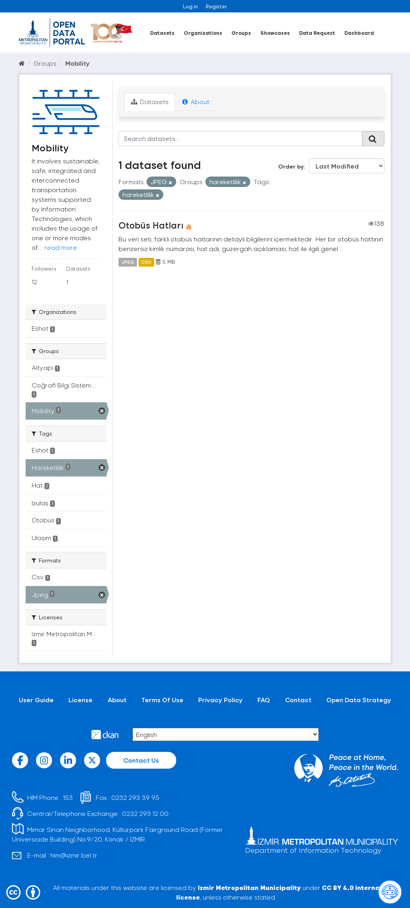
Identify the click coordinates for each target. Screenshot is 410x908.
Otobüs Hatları (151, 225)
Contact (298, 699)
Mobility (77, 63)
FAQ (263, 699)
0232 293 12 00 (145, 813)
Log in (190, 6)
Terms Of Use (162, 699)
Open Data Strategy (358, 699)
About (195, 101)
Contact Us (141, 760)
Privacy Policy (220, 699)
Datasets (162, 32)
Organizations (203, 32)
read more (60, 247)
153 (68, 797)
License (80, 699)
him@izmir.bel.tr (73, 855)
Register (216, 6)
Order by (291, 166)
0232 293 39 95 (135, 797)
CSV (146, 262)
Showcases (275, 32)
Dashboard (359, 32)
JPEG (127, 262)
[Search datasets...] (241, 138)
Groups (241, 32)
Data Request (317, 32)
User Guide (36, 699)
